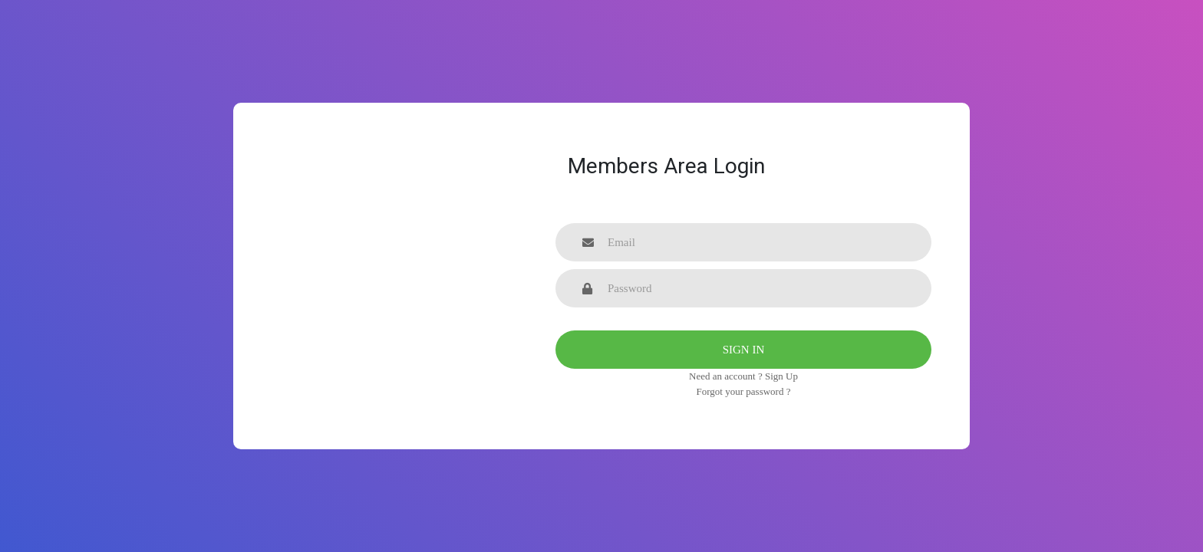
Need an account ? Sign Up (743, 376)
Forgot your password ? (744, 391)
